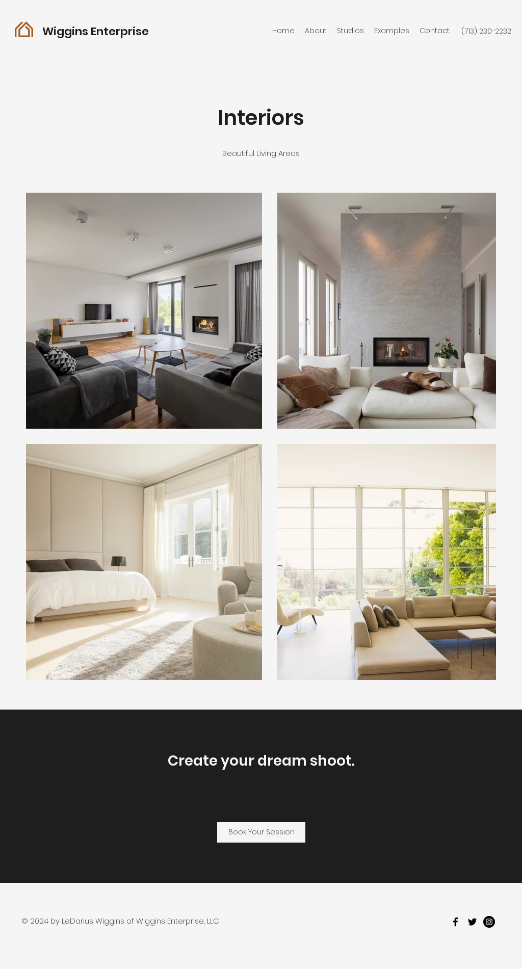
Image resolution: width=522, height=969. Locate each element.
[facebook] (455, 922)
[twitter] (472, 922)
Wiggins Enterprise (95, 31)
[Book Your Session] (261, 832)
